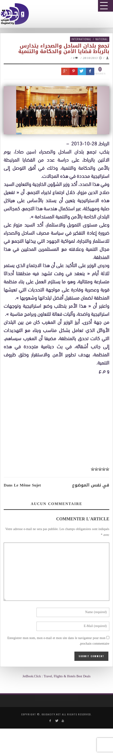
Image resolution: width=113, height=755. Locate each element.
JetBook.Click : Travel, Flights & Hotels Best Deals (56, 676)
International (81, 39)
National (101, 39)
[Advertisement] (58, 555)
